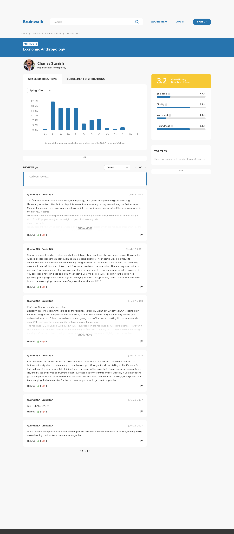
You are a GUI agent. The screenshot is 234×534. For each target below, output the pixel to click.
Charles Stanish (53, 33)
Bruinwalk (33, 21)
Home (24, 33)
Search (36, 33)
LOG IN (180, 22)
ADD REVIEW (159, 22)
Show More (85, 228)
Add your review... (39, 176)
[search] (92, 21)
